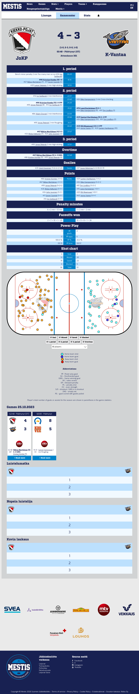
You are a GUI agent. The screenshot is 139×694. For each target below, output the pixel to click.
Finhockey (43, 668)
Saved (73, 337)
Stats (87, 15)
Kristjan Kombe (49, 80)
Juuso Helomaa (86, 168)
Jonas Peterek (36, 105)
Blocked (84, 337)
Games (41, 4)
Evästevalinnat (98, 692)
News (30, 4)
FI (131, 5)
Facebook (78, 661)
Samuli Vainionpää (45, 450)
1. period (51, 342)
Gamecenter (67, 15)
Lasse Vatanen (40, 85)
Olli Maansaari (87, 126)
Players (68, 4)
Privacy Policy (73, 692)
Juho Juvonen (54, 134)
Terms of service (59, 692)
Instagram (79, 665)
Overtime (87, 342)
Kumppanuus (99, 4)
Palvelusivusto (45, 670)
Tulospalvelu (44, 666)
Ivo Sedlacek (58, 75)
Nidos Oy (124, 692)
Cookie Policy (85, 692)
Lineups (46, 15)
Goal (53, 337)
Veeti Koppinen (45, 168)
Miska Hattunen (34, 134)
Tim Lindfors (108, 110)
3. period (75, 342)
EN (131, 8)
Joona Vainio (85, 128)
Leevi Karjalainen (87, 108)
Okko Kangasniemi (87, 99)
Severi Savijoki (54, 82)
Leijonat (42, 664)
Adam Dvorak (41, 114)
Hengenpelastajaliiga (38, 9)
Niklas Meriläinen (34, 82)
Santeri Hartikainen (89, 117)
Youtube (78, 667)
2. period (63, 342)
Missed (63, 337)
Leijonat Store (44, 672)
